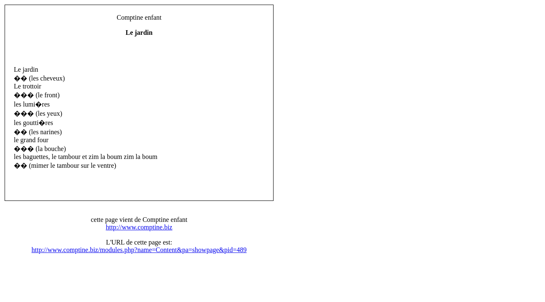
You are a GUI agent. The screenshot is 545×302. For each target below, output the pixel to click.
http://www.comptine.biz (139, 227)
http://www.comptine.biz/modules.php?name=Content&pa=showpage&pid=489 (139, 249)
